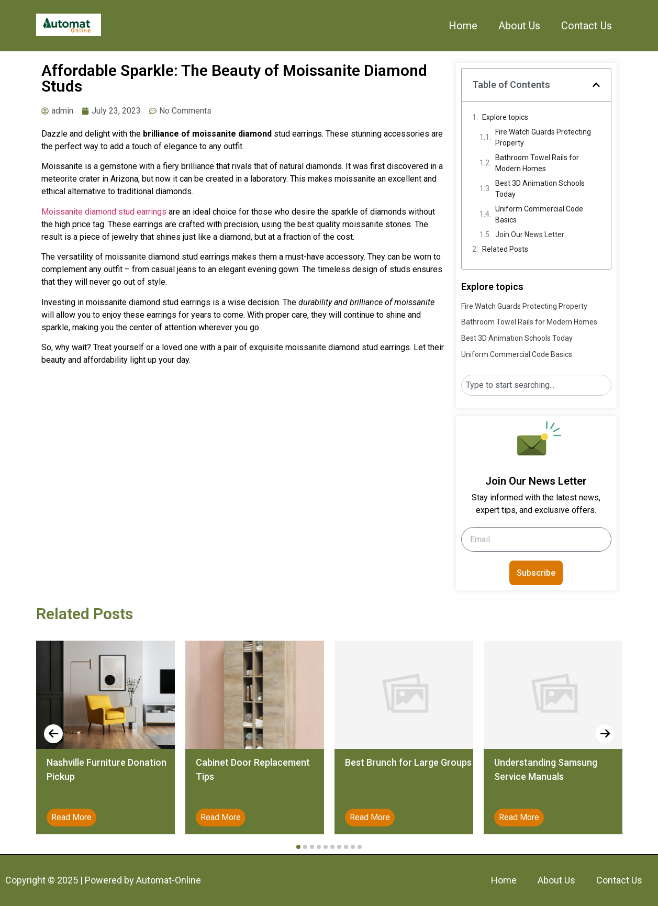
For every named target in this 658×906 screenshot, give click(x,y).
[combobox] (536, 385)
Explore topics (505, 117)
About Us (519, 25)
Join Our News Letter (529, 234)
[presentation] (53, 733)
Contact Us (586, 25)
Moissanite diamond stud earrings (103, 212)
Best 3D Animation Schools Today (540, 188)
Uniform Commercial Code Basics (539, 214)
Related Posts (505, 249)
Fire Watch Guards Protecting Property (543, 137)
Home (463, 25)
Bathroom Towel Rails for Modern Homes (537, 163)
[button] (596, 85)
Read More (71, 817)
